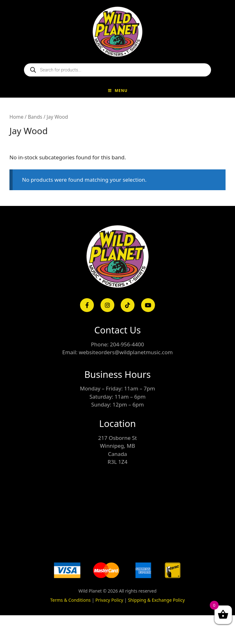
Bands (35, 116)
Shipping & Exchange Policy (156, 600)
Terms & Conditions (70, 600)
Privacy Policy (109, 600)
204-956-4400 (127, 344)
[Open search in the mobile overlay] (117, 69)
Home (16, 116)
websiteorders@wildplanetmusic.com (126, 352)
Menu (117, 90)
